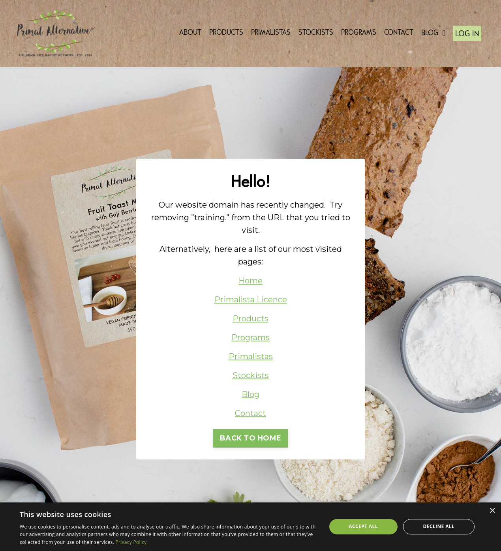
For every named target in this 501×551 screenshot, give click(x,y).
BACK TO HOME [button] (250, 438)
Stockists (251, 375)
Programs (250, 337)
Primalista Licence (250, 299)
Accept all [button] (363, 526)
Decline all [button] (438, 526)
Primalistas (251, 356)
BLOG (433, 33)
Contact (250, 413)
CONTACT (398, 33)
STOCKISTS (315, 33)
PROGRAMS (358, 33)
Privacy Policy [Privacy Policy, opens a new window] (130, 542)
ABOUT (190, 33)
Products (250, 318)
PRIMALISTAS (271, 33)
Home (250, 280)
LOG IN (467, 34)
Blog (250, 394)
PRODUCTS (226, 33)
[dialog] (250, 526)
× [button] (492, 511)
